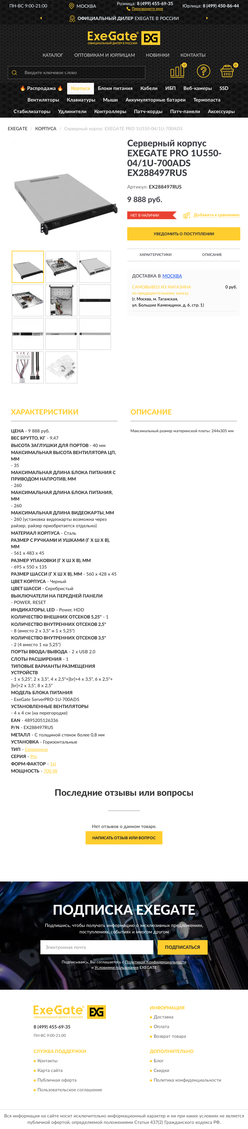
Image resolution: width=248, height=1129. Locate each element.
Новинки (158, 55)
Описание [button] (212, 255)
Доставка (163, 1017)
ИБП (170, 88)
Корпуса (80, 88)
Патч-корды (148, 111)
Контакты (193, 55)
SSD (224, 88)
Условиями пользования (117, 967)
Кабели (149, 88)
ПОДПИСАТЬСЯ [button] (182, 947)
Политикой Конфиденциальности (155, 962)
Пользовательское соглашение (69, 1090)
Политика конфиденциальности (187, 1080)
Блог (159, 1061)
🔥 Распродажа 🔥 (41, 88)
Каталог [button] (53, 55)
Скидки (161, 1070)
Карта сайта (50, 1070)
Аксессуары (221, 111)
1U (53, 764)
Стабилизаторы (32, 111)
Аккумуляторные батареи (156, 100)
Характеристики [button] (155, 255)
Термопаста (207, 100)
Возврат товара (170, 1037)
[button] (145, 8)
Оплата (161, 1027)
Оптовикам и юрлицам (104, 55)
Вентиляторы (43, 100)
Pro (33, 756)
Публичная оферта (57, 1080)
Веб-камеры (197, 88)
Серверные (36, 749)
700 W (50, 771)
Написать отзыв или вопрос (124, 838)
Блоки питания (115, 88)
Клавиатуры (81, 100)
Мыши (110, 100)
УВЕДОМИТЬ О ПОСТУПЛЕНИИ (184, 234)
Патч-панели (185, 111)
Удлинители (72, 111)
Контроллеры (110, 111)
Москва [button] (172, 276)
